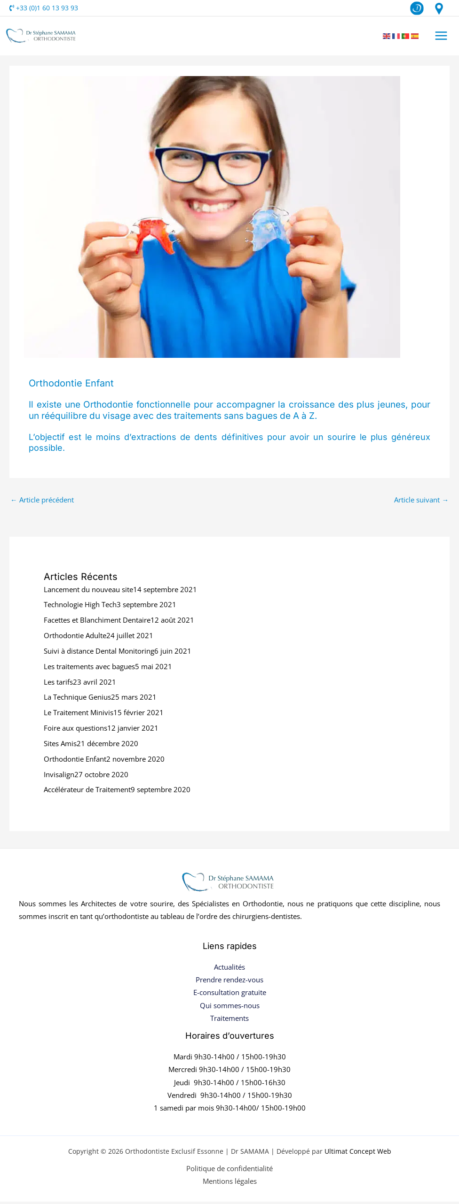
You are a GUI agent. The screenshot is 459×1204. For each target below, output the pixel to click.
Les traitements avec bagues (89, 668)
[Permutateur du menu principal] (442, 37)
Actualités (229, 969)
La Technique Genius (77, 699)
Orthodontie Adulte (75, 638)
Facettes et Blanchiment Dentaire (97, 622)
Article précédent (42, 502)
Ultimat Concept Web (357, 1154)
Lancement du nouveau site (88, 591)
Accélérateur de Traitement (87, 792)
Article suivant (421, 502)
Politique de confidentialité (229, 1170)
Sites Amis (60, 745)
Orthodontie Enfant (75, 761)
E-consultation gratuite (229, 995)
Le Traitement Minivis (78, 715)
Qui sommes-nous (230, 1007)
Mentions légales (230, 1183)
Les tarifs (58, 684)
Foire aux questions (75, 730)
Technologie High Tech (80, 607)
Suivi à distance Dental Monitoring (99, 653)
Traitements (229, 1020)
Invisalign (59, 776)
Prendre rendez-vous (229, 982)
